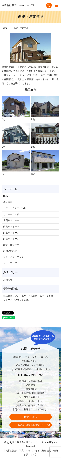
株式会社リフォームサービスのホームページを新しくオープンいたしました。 (29, 298)
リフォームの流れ (12, 214)
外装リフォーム (11, 232)
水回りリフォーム (12, 220)
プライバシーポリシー (14, 257)
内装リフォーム (11, 226)
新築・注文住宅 (11, 244)
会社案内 (7, 202)
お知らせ (7, 279)
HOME (4, 28)
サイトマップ (10, 263)
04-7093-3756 (33, 375)
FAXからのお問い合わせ (30, 425)
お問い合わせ (10, 250)
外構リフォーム (11, 238)
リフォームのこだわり (14, 208)
